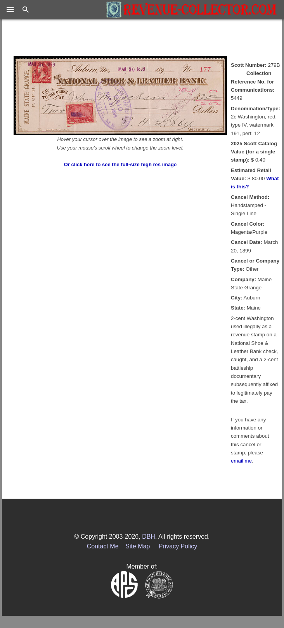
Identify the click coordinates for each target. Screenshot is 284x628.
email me (241, 461)
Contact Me (103, 546)
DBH (148, 536)
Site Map (137, 546)
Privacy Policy (178, 546)
